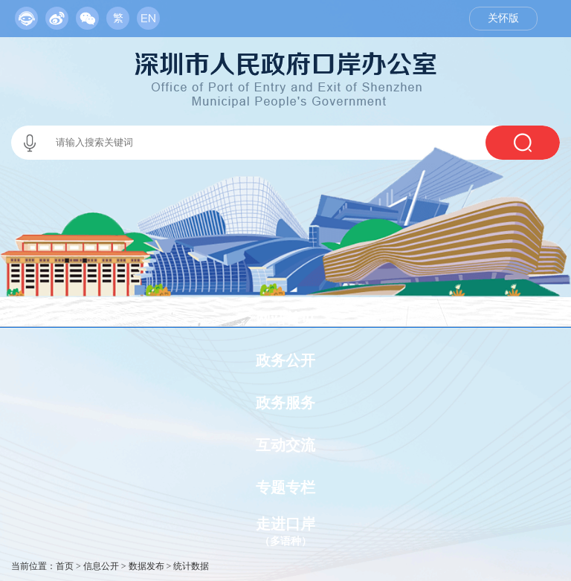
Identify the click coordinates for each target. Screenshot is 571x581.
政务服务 (285, 403)
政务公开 (285, 360)
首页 (65, 566)
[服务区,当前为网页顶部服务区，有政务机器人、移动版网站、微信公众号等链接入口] (87, 15)
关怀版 (503, 18)
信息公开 (101, 566)
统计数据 (191, 566)
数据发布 (146, 566)
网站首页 (285, 318)
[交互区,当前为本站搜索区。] (285, 143)
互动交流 (285, 445)
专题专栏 (285, 487)
